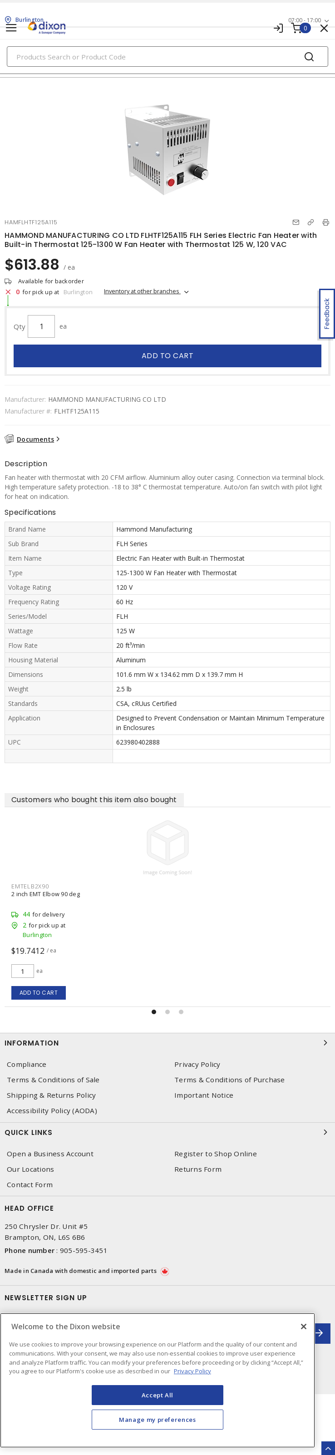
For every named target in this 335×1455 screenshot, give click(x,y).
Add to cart (168, 355)
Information (167, 1043)
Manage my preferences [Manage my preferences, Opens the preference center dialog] (157, 1420)
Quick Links (167, 1132)
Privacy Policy (197, 1064)
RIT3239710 (28, 886)
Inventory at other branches (142, 291)
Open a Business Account (50, 1153)
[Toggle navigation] (11, 28)
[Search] (167, 56)
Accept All (158, 1395)
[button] (154, 1012)
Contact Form (30, 1184)
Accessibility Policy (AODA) (52, 1110)
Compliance (27, 1064)
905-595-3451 (84, 1250)
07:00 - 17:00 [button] (304, 20)
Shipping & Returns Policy (51, 1095)
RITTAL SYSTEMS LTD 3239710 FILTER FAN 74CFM (78, 894)
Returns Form (198, 1169)
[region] (157, 1380)
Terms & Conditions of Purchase (229, 1079)
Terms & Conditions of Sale (53, 1079)
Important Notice (203, 1095)
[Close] (304, 1327)
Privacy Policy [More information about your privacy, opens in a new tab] (192, 1371)
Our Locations (30, 1169)
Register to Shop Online (215, 1153)
